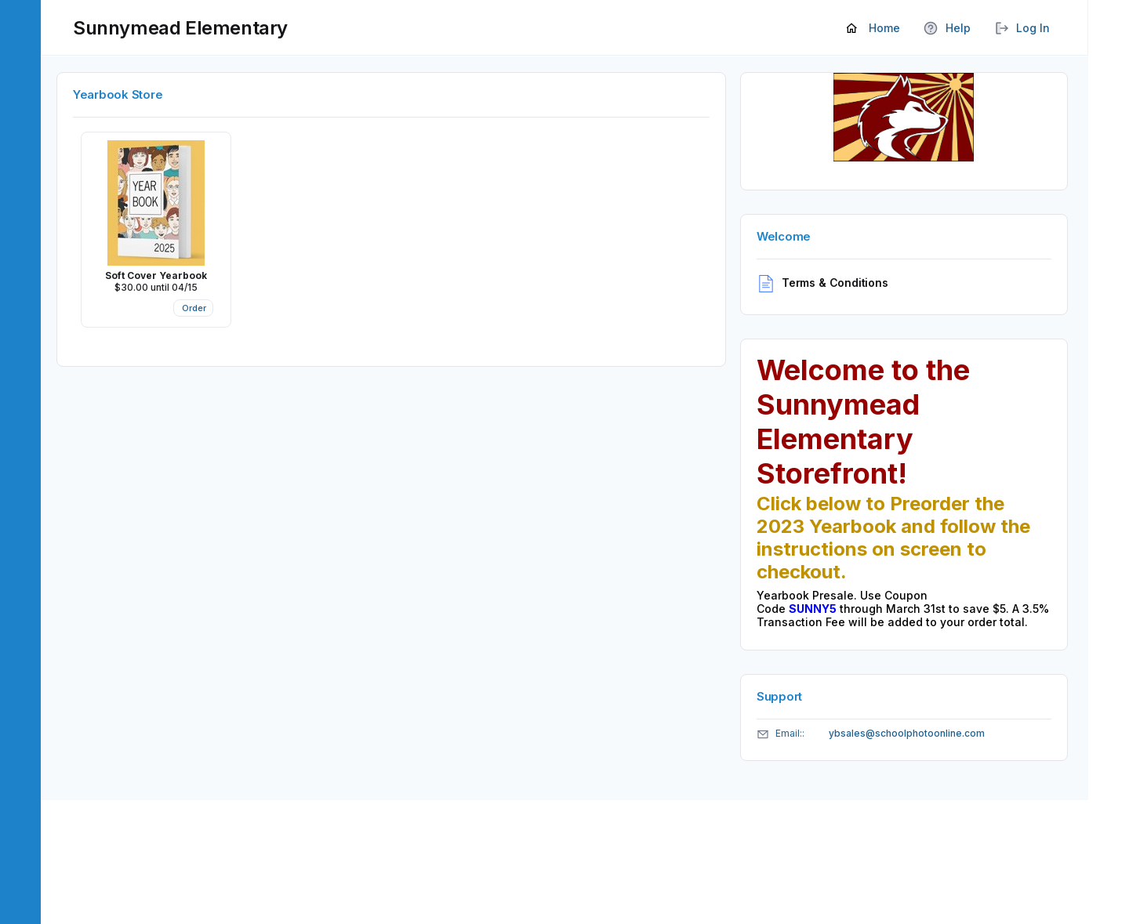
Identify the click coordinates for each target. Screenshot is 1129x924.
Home (873, 29)
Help (947, 29)
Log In (1022, 29)
